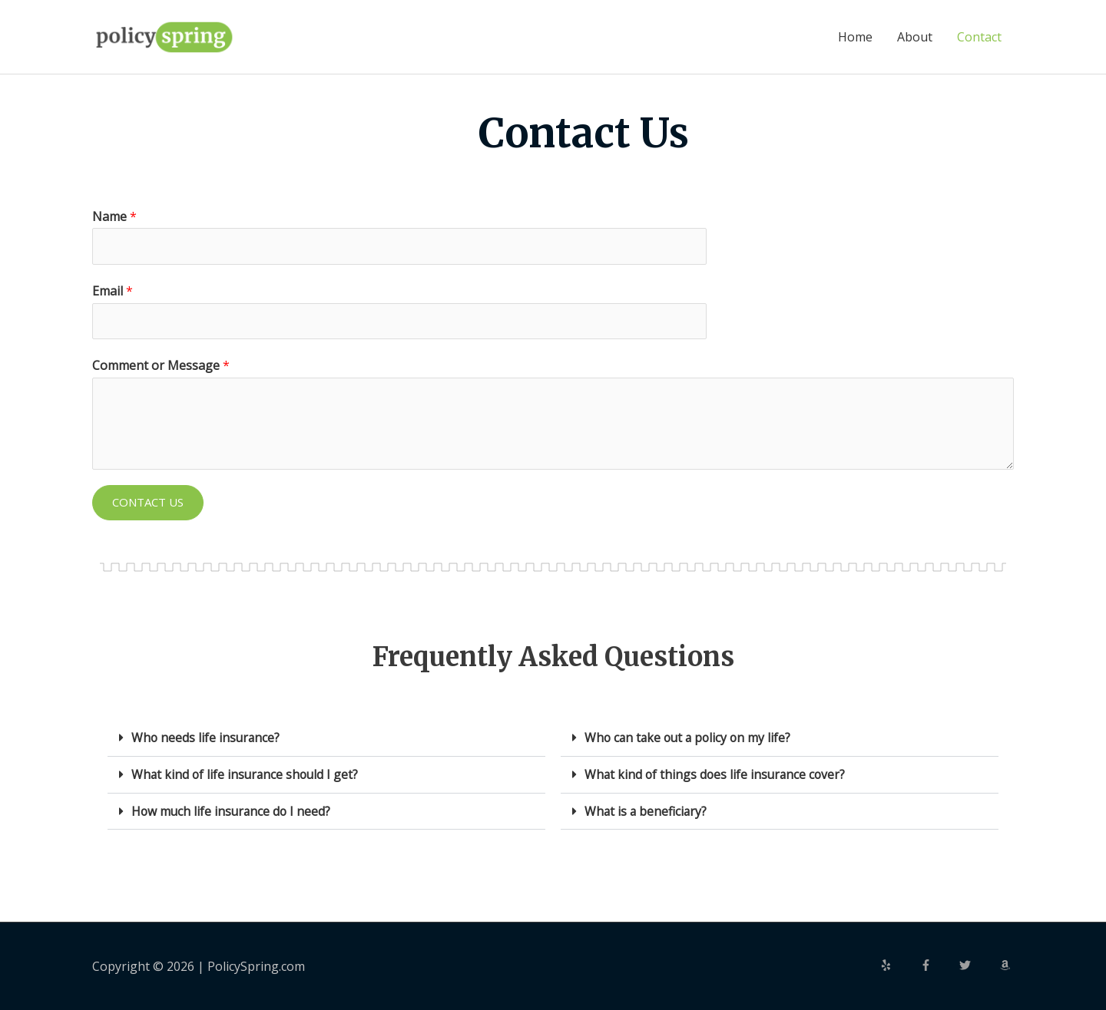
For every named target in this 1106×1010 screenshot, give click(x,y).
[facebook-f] (938, 963)
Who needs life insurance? (206, 738)
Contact (979, 36)
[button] (326, 739)
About (914, 36)
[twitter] (977, 963)
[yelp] (898, 963)
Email (112, 290)
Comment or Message (161, 366)
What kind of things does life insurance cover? (716, 774)
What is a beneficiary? (646, 810)
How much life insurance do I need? (232, 810)
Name (114, 216)
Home (855, 36)
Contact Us (148, 502)
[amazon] (1007, 963)
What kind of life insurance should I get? (247, 774)
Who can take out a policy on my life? (690, 738)
